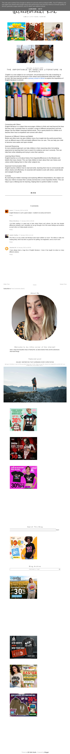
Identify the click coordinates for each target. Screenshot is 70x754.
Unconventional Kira (35, 11)
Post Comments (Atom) (17, 288)
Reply (11, 215)
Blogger (46, 752)
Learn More (32, 9)
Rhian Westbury (14, 221)
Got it (40, 9)
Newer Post (63, 284)
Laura (11, 210)
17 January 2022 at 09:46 (27, 221)
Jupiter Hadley (13, 235)
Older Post (7, 284)
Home (34, 285)
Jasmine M (12, 247)
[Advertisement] (35, 507)
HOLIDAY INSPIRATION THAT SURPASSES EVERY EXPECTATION (35, 362)
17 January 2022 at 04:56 (20, 210)
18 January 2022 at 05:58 (23, 247)
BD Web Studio (32, 752)
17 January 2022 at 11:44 (26, 235)
